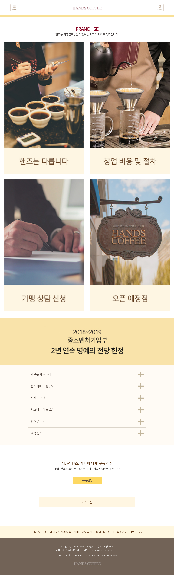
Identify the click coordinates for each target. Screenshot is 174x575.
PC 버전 (87, 502)
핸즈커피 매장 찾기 (43, 386)
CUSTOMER (101, 532)
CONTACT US (39, 532)
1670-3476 (72, 550)
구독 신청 (87, 480)
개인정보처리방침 (60, 532)
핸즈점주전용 (119, 532)
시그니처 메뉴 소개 (43, 409)
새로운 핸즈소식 (41, 374)
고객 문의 (37, 433)
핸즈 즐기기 (38, 421)
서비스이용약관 (83, 532)
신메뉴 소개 (38, 398)
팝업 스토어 (136, 532)
